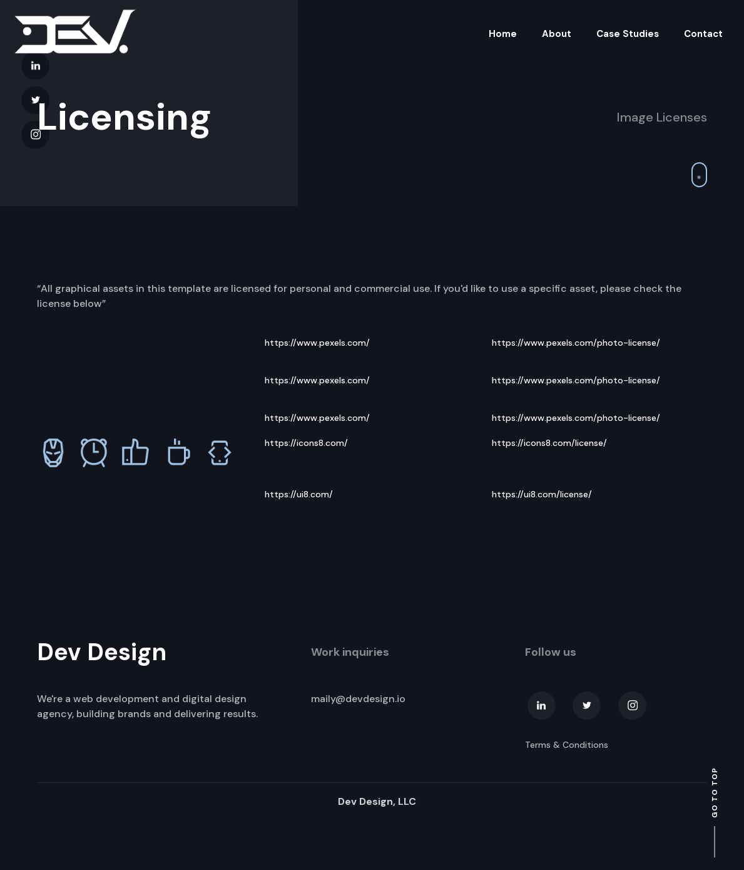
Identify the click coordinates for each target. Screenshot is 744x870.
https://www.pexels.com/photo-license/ (576, 342)
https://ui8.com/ (299, 494)
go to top (715, 792)
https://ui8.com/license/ (542, 494)
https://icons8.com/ (306, 442)
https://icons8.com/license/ (549, 442)
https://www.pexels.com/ (317, 342)
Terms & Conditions (566, 744)
